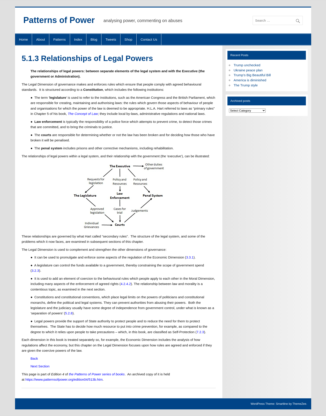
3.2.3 (35, 270)
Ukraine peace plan (248, 70)
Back (34, 358)
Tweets (110, 39)
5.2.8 (68, 313)
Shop (128, 39)
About (40, 39)
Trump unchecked (247, 65)
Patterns (59, 39)
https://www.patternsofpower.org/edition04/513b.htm (64, 379)
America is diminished (250, 80)
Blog (94, 39)
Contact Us (149, 39)
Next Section (40, 366)
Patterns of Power (59, 20)
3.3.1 (190, 257)
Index (78, 39)
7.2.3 (200, 332)
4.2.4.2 (126, 284)
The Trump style (246, 85)
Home (23, 39)
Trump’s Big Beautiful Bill (252, 75)
